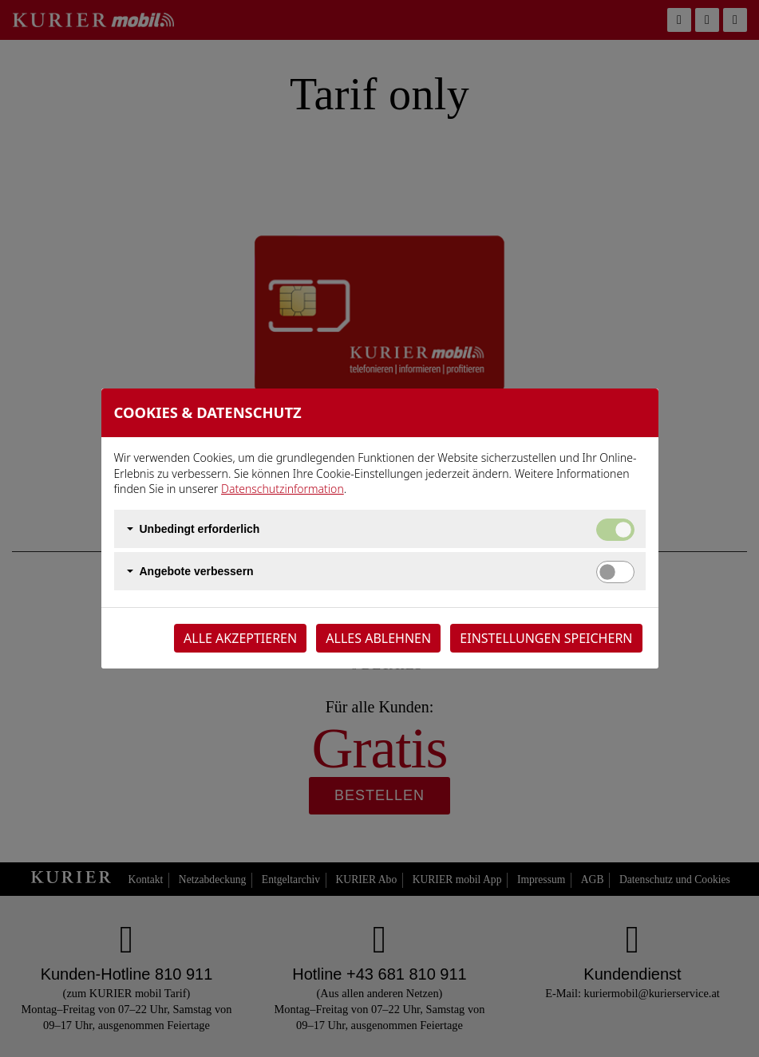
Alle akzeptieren (240, 638)
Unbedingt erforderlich (200, 529)
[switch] (615, 572)
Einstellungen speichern (546, 638)
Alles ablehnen (378, 638)
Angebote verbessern (197, 571)
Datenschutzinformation (282, 488)
